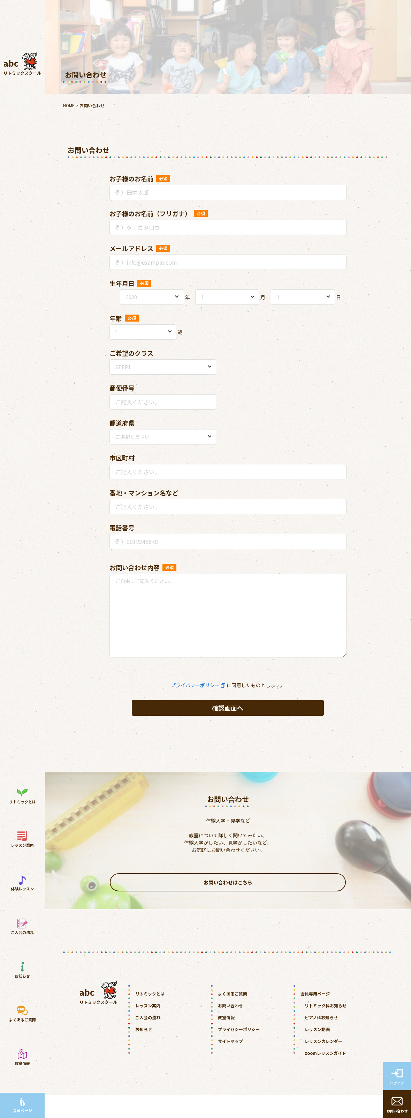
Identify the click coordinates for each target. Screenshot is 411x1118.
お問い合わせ (230, 1028)
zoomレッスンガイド (325, 1076)
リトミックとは (150, 1016)
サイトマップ (230, 1064)
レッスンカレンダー (323, 1064)
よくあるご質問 (232, 1016)
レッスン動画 (317, 1052)
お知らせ (143, 1052)
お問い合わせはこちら (228, 903)
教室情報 (226, 1040)
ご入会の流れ (147, 1040)
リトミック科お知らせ (326, 1028)
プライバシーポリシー (195, 685)
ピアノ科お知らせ (321, 1040)
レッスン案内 (147, 1028)
